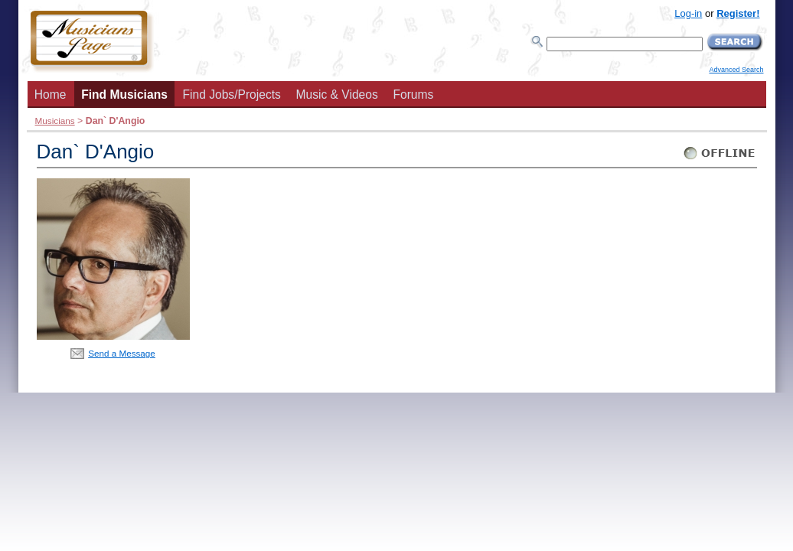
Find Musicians (124, 94)
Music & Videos (337, 94)
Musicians (55, 121)
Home (50, 94)
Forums (413, 94)
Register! (737, 13)
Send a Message (121, 353)
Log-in (688, 13)
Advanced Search (736, 69)
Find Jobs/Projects (232, 94)
